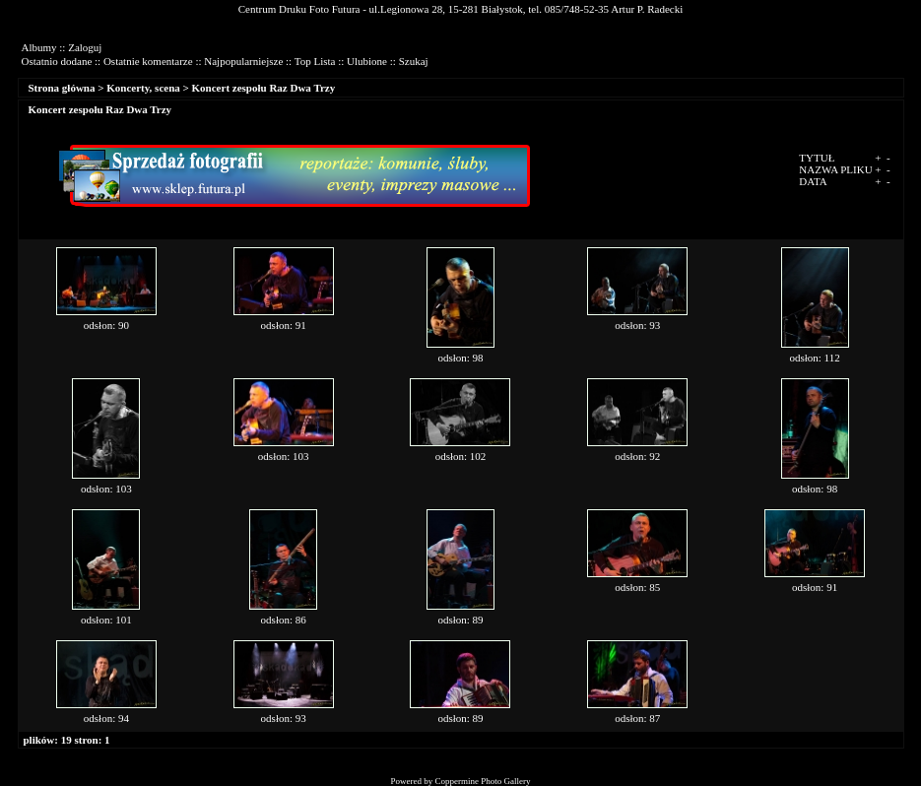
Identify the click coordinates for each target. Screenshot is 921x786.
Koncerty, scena (143, 88)
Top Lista (315, 61)
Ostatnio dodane (57, 61)
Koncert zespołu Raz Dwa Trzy (264, 88)
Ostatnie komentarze (148, 61)
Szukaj (413, 61)
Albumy (39, 47)
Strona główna (62, 88)
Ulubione (367, 61)
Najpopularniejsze (243, 61)
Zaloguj (84, 47)
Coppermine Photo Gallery (483, 781)
